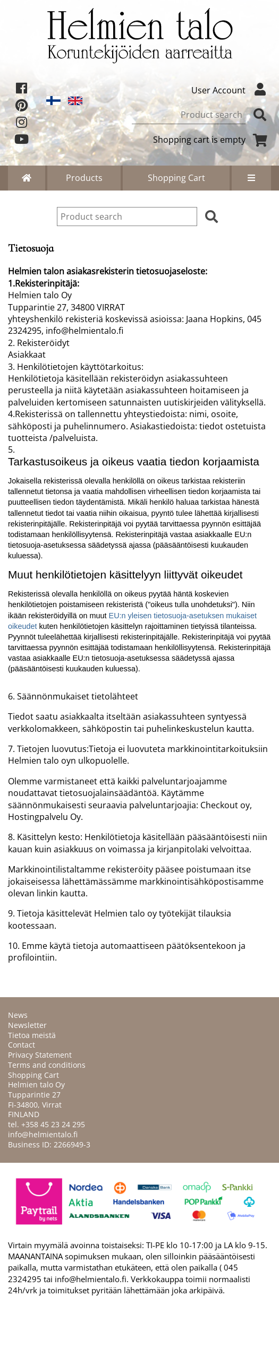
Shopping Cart (176, 178)
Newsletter (27, 1025)
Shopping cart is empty (212, 139)
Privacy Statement (40, 1055)
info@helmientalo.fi (43, 1134)
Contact (21, 1045)
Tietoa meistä (32, 1035)
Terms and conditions (47, 1065)
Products (84, 178)
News (18, 1015)
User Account (231, 90)
